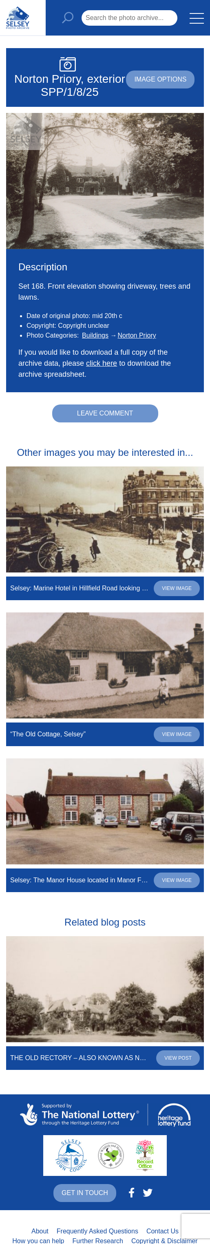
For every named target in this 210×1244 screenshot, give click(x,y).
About (40, 1231)
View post (178, 1058)
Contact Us (162, 1231)
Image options (160, 79)
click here (101, 363)
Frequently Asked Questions (97, 1231)
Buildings (95, 335)
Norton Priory (136, 335)
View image (177, 588)
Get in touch (85, 1192)
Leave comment (105, 413)
